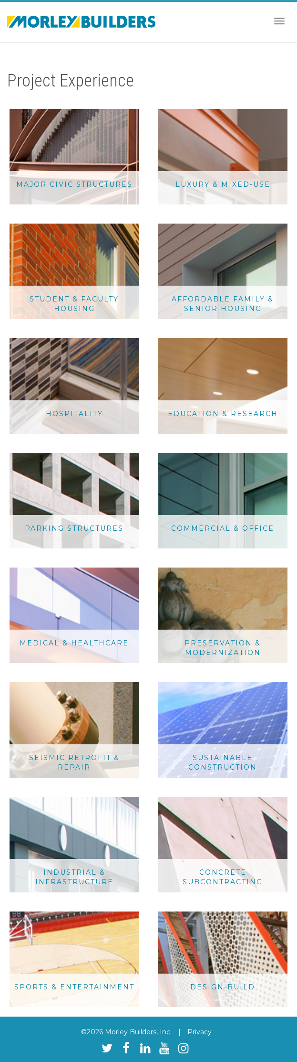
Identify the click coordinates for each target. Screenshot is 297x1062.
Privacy (199, 1032)
